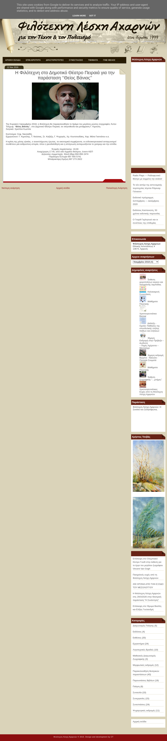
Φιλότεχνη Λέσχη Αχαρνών (65, 737)
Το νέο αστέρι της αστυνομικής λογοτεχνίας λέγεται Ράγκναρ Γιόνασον (147, 188)
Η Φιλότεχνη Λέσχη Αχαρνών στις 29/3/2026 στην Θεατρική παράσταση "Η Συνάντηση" (147, 596)
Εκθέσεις (137, 637)
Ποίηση (136, 686)
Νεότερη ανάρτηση (11, 188)
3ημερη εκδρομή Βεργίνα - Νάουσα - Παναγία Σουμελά (151, 357)
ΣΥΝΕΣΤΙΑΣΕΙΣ (76, 60)
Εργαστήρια (138, 643)
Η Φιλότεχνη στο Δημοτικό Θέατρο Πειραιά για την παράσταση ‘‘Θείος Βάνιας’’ (65, 75)
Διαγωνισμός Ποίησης (143, 625)
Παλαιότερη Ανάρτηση (116, 188)
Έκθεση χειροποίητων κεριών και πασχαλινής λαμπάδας (151, 282)
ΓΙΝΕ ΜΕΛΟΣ (109, 60)
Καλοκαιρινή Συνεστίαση (149, 292)
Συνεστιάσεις (139, 704)
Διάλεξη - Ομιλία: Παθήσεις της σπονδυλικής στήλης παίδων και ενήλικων (149, 327)
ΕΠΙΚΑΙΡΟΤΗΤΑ (33, 60)
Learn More (79, 15)
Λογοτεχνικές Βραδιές (143, 649)
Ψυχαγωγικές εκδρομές (144, 710)
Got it (92, 15)
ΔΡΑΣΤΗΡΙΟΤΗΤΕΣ (55, 60)
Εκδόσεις (137, 631)
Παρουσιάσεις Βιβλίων (143, 680)
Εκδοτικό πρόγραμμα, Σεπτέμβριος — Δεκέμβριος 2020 (146, 200)
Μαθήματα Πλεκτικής (148, 302)
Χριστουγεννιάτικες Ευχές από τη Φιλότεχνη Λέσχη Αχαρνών (151, 392)
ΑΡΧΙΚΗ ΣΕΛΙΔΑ (13, 60)
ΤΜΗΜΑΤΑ (93, 60)
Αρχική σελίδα (63, 188)
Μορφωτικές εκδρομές (143, 665)
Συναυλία (137, 692)
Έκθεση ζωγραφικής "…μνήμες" (150, 378)
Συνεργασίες (139, 698)
